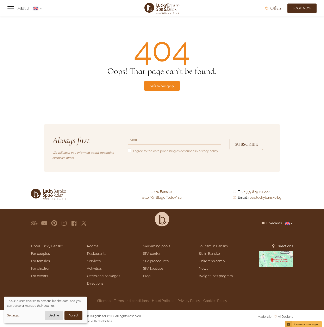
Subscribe (246, 144)
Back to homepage (162, 86)
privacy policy (208, 151)
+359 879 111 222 (257, 192)
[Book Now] (302, 8)
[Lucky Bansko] (162, 8)
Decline (54, 315)
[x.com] (84, 223)
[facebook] (74, 223)
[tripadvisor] (34, 223)
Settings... (13, 315)
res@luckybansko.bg (264, 197)
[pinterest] (54, 223)
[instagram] (64, 223)
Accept (73, 315)
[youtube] (44, 223)
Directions (285, 246)
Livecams (274, 223)
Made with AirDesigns (275, 317)
